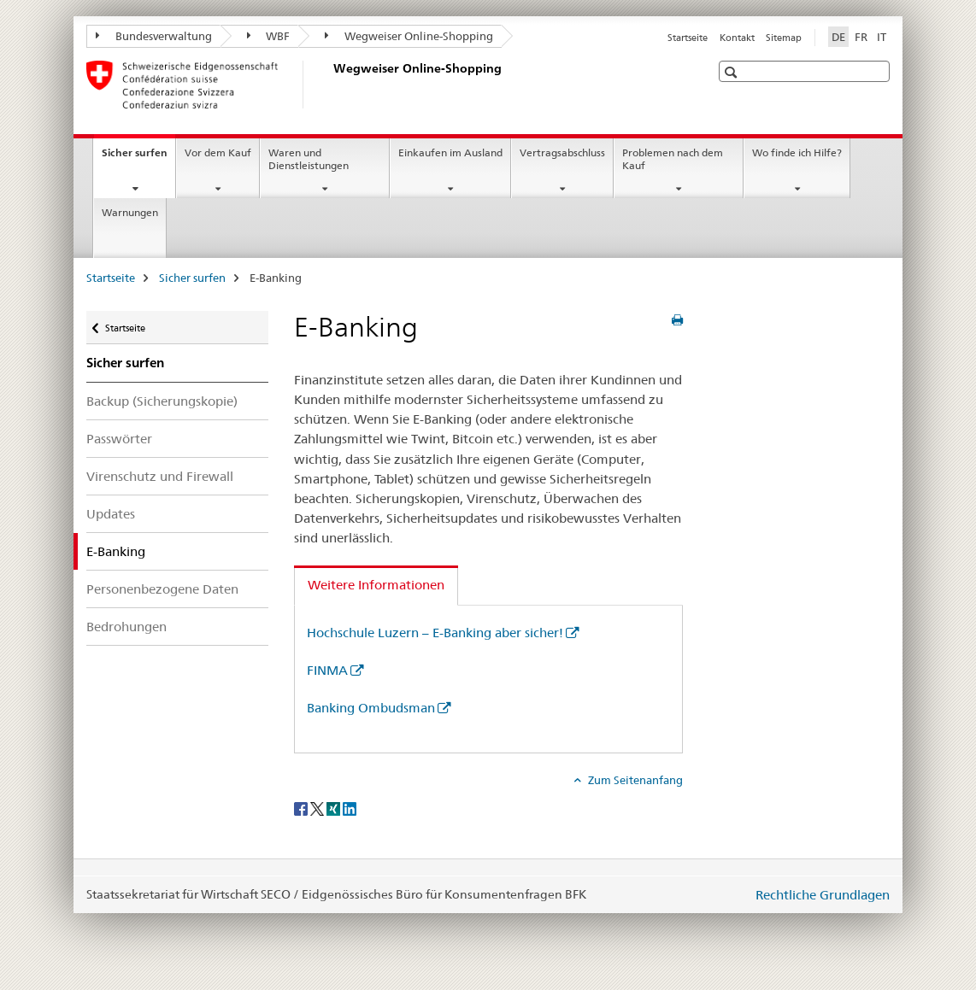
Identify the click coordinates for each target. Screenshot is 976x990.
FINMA (327, 670)
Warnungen (130, 212)
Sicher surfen (138, 158)
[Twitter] (318, 808)
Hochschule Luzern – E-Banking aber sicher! (435, 632)
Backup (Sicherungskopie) (162, 401)
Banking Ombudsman (371, 708)
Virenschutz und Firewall (159, 476)
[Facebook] (302, 808)
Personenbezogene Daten (162, 589)
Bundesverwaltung (154, 36)
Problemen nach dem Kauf (672, 159)
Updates (110, 514)
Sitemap (784, 38)
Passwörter (119, 439)
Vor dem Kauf (218, 152)
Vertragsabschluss (562, 152)
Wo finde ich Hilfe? (797, 152)
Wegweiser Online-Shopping (409, 36)
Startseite (687, 38)
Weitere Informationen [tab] (376, 585)
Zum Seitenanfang (634, 780)
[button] (732, 72)
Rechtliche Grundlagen (823, 895)
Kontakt (737, 38)
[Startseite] (329, 84)
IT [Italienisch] (881, 37)
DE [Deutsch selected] (838, 37)
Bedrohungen (126, 626)
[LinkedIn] (349, 808)
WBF (269, 36)
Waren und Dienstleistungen (308, 159)
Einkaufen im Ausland (450, 152)
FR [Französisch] (861, 37)
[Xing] (334, 808)
